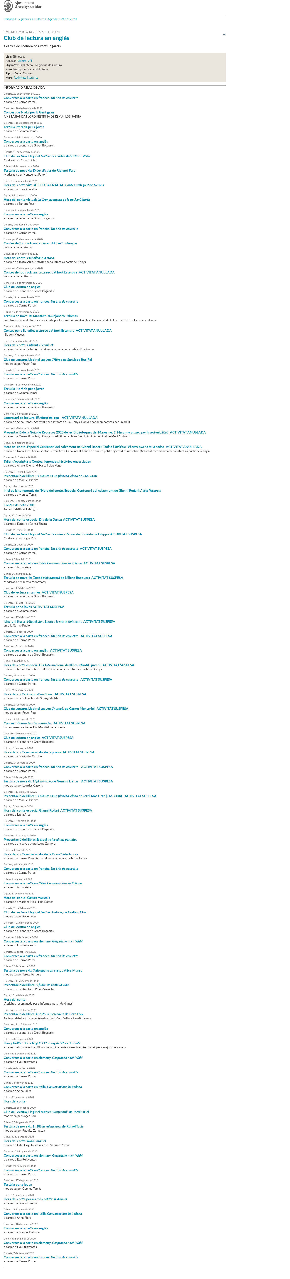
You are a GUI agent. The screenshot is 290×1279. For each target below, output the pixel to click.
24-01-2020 (69, 19)
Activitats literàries (26, 77)
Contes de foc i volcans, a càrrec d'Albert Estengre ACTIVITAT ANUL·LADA (59, 272)
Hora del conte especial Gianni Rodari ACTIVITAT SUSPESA (48, 810)
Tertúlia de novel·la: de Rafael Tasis (43, 1126)
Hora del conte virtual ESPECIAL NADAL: (54, 184)
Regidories (24, 19)
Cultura (39, 19)
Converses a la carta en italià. (43, 883)
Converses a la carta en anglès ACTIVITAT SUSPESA (43, 650)
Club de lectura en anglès (36, 38)
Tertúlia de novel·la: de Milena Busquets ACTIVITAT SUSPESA (63, 577)
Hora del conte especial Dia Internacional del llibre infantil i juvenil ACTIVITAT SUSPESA (69, 664)
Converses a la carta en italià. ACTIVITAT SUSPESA (59, 563)
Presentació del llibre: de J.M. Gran (50, 475)
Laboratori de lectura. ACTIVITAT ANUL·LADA (51, 417)
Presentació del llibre (36, 984)
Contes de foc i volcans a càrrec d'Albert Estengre (40, 243)
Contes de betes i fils (19, 504)
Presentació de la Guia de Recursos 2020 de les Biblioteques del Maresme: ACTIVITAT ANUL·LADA (105, 432)
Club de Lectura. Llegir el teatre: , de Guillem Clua (45, 912)
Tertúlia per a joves (18, 1184)
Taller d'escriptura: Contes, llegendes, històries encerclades (47, 461)
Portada (9, 19)
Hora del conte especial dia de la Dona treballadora (41, 854)
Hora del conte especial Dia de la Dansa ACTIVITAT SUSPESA (49, 519)
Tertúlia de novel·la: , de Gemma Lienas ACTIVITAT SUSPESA (58, 781)
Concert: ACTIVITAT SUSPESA (44, 723)
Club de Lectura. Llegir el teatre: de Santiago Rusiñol (48, 359)
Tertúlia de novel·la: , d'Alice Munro (43, 970)
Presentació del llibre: (40, 839)
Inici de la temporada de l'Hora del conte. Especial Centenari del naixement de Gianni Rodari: (82, 490)
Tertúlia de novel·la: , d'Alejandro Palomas (41, 315)
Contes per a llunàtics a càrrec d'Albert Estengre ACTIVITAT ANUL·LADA (58, 330)
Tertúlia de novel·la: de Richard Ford (39, 170)
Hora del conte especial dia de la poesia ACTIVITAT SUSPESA (49, 752)
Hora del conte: (29, 257)
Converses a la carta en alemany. (43, 941)
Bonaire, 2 (23, 60)
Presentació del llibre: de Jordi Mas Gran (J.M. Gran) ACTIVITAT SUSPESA (80, 795)
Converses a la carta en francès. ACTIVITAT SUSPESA (58, 548)
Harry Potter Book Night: (42, 1043)
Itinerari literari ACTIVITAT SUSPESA (59, 621)
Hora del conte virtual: (47, 199)
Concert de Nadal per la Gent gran (29, 112)
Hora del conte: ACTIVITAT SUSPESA (45, 694)
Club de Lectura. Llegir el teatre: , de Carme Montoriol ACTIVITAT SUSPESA (66, 708)
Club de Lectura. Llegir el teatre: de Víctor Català (47, 156)
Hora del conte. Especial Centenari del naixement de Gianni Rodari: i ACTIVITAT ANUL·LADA (103, 446)
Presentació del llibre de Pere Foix (43, 1013)
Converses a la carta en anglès (26, 141)
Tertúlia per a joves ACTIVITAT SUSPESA (34, 606)
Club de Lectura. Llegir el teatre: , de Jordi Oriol (46, 1111)
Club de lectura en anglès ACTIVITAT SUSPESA (39, 592)
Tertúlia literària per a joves (24, 126)
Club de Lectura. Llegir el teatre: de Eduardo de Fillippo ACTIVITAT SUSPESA (73, 534)
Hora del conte (15, 999)
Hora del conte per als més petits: (35, 1198)
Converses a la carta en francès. (41, 97)
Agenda (53, 19)
